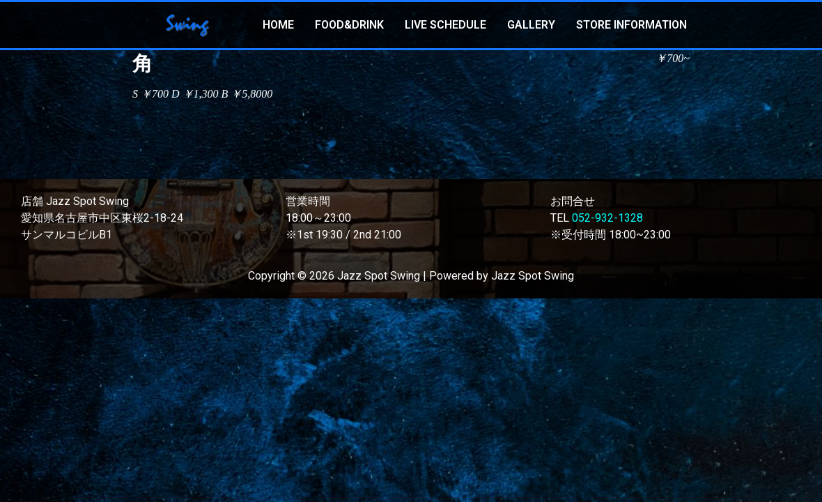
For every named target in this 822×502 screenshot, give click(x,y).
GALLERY (531, 24)
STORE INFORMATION (631, 24)
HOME (278, 24)
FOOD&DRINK (349, 24)
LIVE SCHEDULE (445, 24)
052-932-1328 (607, 218)
